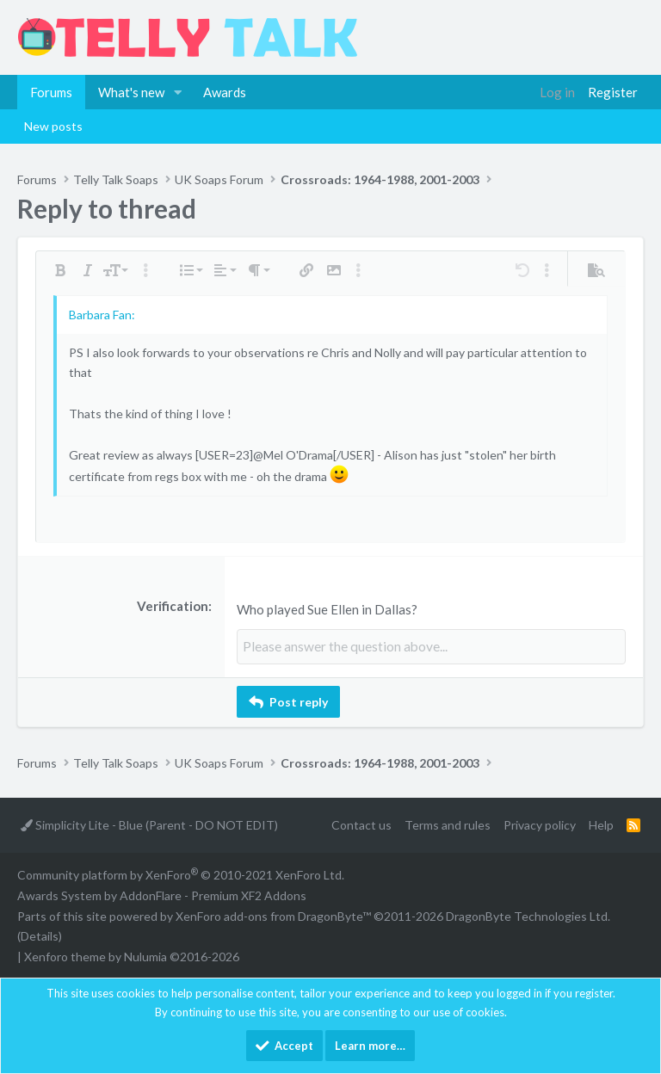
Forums (51, 92)
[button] (178, 92)
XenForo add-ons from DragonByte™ (273, 915)
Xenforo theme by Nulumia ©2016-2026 (131, 956)
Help (601, 825)
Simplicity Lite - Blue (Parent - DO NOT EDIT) (149, 825)
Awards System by (161, 895)
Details (40, 936)
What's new (131, 92)
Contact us (361, 825)
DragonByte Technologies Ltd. (528, 915)
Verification (172, 606)
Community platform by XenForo (180, 874)
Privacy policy (539, 825)
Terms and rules (448, 825)
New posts (53, 126)
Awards (224, 92)
